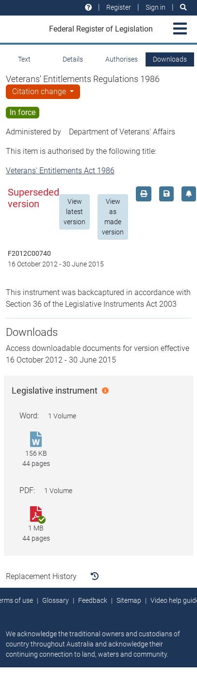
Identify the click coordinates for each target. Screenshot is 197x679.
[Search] (183, 7)
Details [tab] (73, 59)
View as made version (113, 217)
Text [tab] (24, 59)
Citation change (40, 91)
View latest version (74, 212)
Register (118, 7)
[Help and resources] (88, 7)
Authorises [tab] (121, 59)
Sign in (155, 7)
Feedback (92, 600)
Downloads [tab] (170, 59)
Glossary (55, 600)
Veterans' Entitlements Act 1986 (60, 170)
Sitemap (128, 600)
